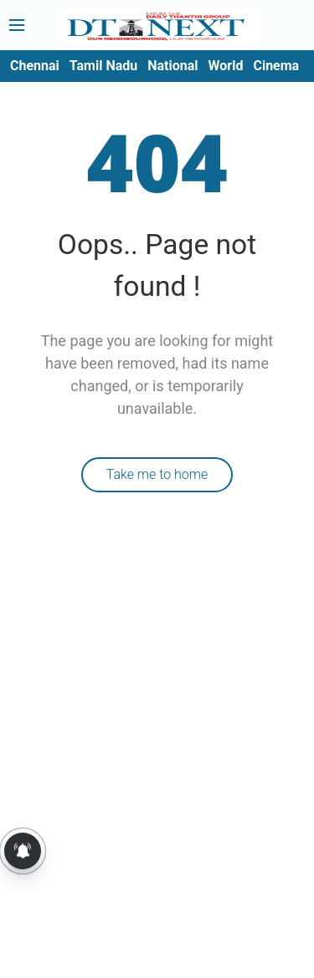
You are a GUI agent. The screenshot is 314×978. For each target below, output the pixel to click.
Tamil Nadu (103, 66)
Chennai (34, 66)
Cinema (276, 66)
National (172, 66)
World (226, 66)
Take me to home (157, 474)
